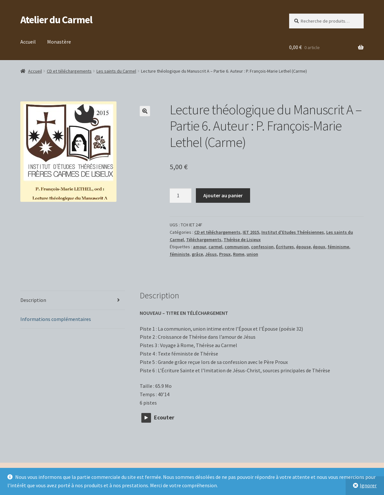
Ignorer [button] (368, 485)
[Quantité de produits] (181, 195)
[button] (145, 111)
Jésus (211, 254)
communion (237, 247)
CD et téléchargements (69, 71)
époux (319, 247)
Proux (225, 254)
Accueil (28, 41)
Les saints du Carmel (116, 71)
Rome (238, 254)
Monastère (59, 41)
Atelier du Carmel (56, 19)
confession (262, 247)
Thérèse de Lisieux (242, 239)
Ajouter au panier (223, 195)
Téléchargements (203, 239)
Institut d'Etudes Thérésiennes (292, 232)
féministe (179, 254)
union (252, 254)
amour (199, 247)
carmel (215, 247)
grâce (197, 254)
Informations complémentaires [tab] (55, 319)
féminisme (338, 247)
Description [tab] (33, 300)
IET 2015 (251, 232)
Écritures (285, 247)
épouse (303, 247)
